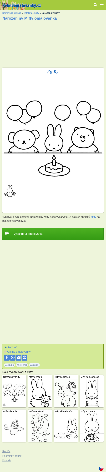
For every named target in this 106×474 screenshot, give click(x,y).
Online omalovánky (19, 351)
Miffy (36, 13)
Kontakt (6, 460)
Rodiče (6, 451)
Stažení (12, 347)
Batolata (28, 13)
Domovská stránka (11, 13)
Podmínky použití (12, 456)
